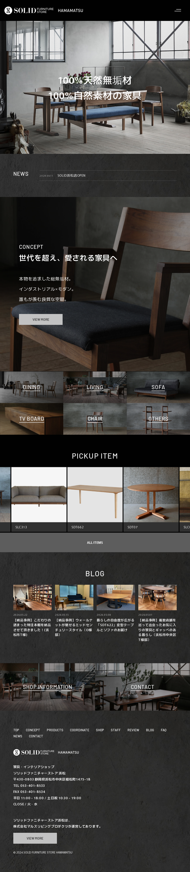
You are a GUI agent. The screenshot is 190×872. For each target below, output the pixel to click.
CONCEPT (33, 730)
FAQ (163, 730)
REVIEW (133, 730)
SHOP (100, 730)
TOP (16, 730)
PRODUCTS (55, 730)
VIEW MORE (41, 319)
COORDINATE (79, 730)
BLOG (150, 730)
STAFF (116, 730)
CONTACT (36, 736)
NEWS (17, 736)
